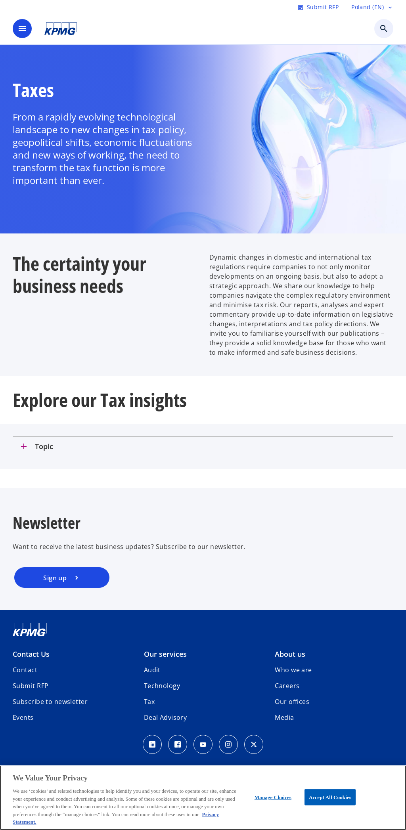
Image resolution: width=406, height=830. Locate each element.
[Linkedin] (152, 744)
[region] (203, 797)
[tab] (203, 446)
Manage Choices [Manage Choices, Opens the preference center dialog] (273, 797)
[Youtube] (203, 744)
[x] (253, 744)
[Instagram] (228, 744)
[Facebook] (177, 744)
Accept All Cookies (330, 797)
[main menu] (22, 28)
